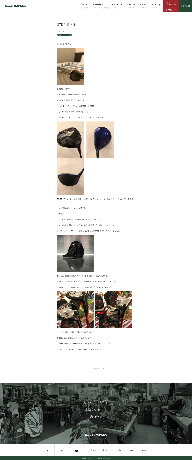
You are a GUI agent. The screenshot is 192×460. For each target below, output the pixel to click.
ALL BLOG (96, 368)
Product (119, 6)
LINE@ (156, 6)
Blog (144, 6)
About (85, 6)
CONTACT (185, 6)
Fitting (102, 6)
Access (132, 6)
